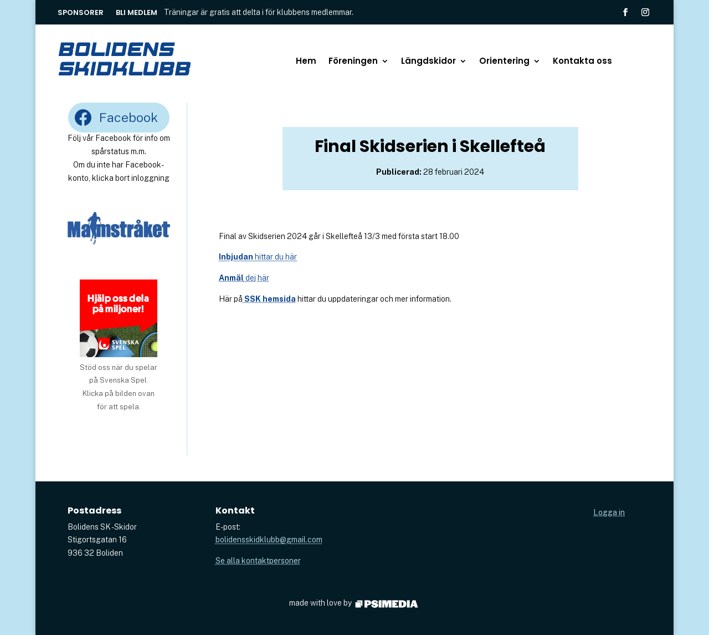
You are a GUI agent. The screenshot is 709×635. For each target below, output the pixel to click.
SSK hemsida (269, 298)
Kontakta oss (582, 62)
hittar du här (258, 256)
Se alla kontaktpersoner (258, 560)
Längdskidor (428, 62)
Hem (306, 62)
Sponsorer (81, 13)
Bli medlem (136, 13)
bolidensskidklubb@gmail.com (268, 539)
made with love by (354, 602)
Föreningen (353, 62)
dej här (244, 277)
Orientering (504, 62)
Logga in (609, 512)
